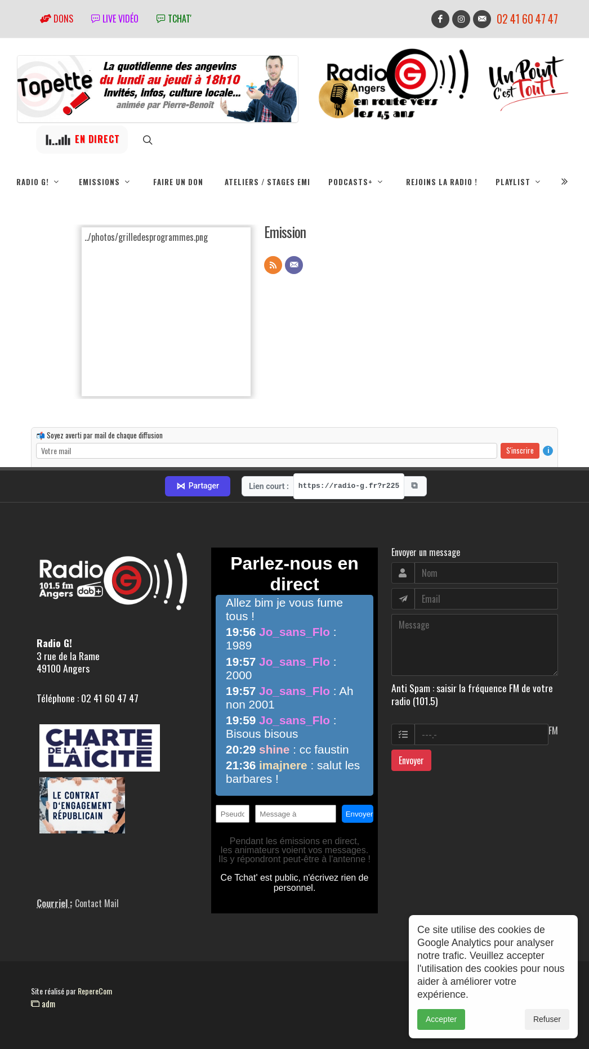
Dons (56, 18)
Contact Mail (97, 903)
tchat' (174, 18)
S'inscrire (520, 450)
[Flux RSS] (273, 265)
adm (43, 1003)
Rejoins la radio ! (442, 181)
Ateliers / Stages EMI (267, 181)
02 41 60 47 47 (527, 19)
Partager (197, 486)
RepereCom (95, 991)
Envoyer (411, 760)
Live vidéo (115, 18)
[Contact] (294, 265)
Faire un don (178, 181)
